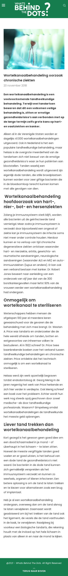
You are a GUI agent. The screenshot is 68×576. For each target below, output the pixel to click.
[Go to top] (34, 571)
